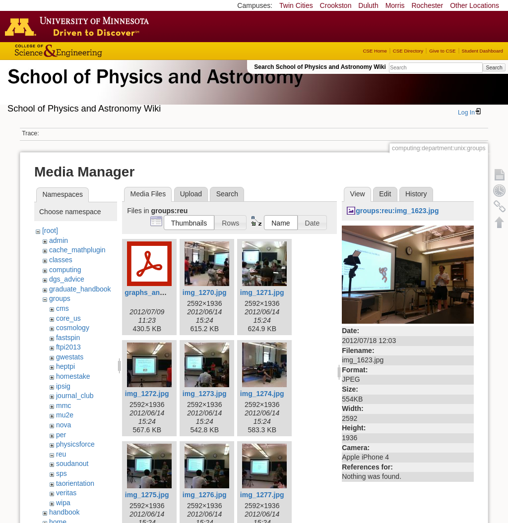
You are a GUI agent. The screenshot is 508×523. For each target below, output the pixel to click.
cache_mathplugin (77, 250)
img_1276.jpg (205, 495)
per (61, 435)
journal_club (75, 396)
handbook (64, 512)
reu (61, 454)
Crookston (336, 5)
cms (62, 308)
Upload (191, 194)
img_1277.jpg (262, 495)
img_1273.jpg (205, 394)
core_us (68, 318)
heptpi (65, 366)
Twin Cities (296, 5)
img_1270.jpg (205, 292)
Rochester (427, 5)
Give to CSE (442, 51)
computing (65, 270)
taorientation (75, 483)
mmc (63, 405)
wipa (63, 503)
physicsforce (75, 444)
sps (61, 473)
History (416, 194)
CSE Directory (408, 51)
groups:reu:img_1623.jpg (397, 211)
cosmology (72, 328)
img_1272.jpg (147, 394)
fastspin (68, 338)
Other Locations (474, 5)
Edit (385, 194)
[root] (50, 230)
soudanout (72, 463)
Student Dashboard (482, 51)
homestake (73, 376)
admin (58, 240)
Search (494, 67)
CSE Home (374, 51)
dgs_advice (66, 279)
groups (59, 298)
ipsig (63, 386)
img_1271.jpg (262, 292)
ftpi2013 (68, 347)
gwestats (69, 357)
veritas (66, 493)
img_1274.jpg (262, 394)
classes (60, 260)
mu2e (64, 415)
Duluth (368, 5)
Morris (395, 5)
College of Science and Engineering (89, 50)
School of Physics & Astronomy (154, 88)
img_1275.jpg (147, 495)
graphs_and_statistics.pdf (168, 292)
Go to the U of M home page (79, 26)
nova (63, 425)
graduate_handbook (80, 289)
